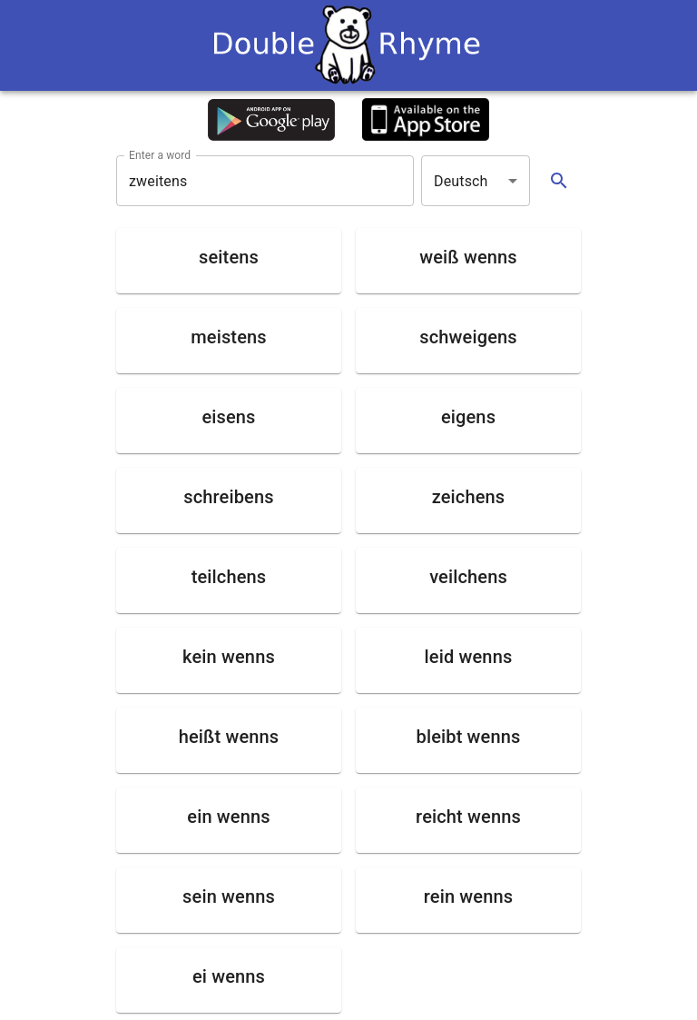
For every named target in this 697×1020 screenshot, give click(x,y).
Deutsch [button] (461, 181)
